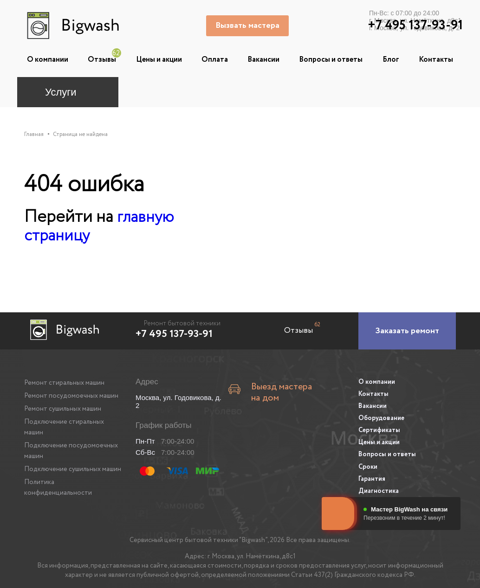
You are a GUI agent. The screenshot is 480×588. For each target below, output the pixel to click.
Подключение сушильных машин (72, 468)
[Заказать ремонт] (407, 330)
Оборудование (381, 416)
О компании (47, 59)
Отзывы (102, 59)
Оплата (214, 59)
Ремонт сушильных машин (62, 408)
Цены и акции (159, 59)
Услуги (61, 92)
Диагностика (378, 486)
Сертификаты (379, 428)
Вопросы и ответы (331, 59)
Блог (391, 59)
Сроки (367, 462)
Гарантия (371, 474)
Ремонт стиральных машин (64, 382)
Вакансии (263, 59)
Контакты (436, 59)
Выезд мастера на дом (277, 388)
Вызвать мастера (248, 25)
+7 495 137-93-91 (174, 333)
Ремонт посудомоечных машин (71, 395)
